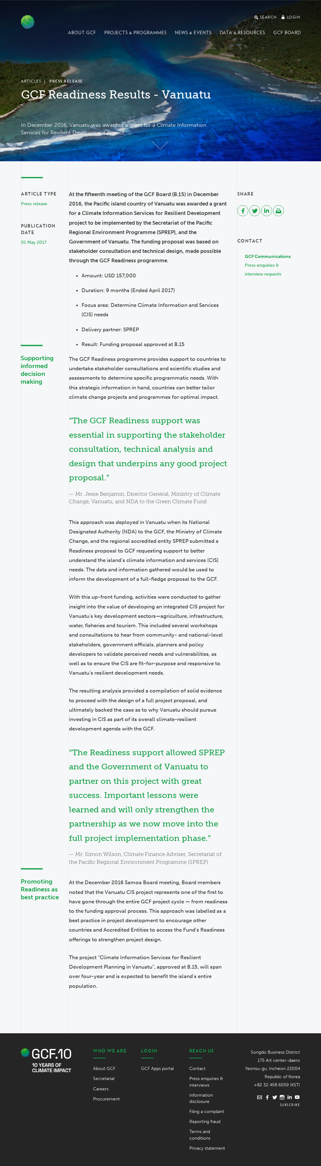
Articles (31, 81)
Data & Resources (242, 32)
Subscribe (290, 1105)
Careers (100, 1089)
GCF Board (287, 32)
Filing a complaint (206, 1111)
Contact (197, 1068)
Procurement (106, 1099)
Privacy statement (207, 1148)
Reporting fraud (204, 1121)
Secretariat (104, 1078)
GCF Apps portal (157, 1068)
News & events (193, 32)
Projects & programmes (135, 32)
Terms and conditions (199, 1135)
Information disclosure (201, 1098)
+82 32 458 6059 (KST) (277, 1085)
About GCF (82, 32)
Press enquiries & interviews (206, 1082)
